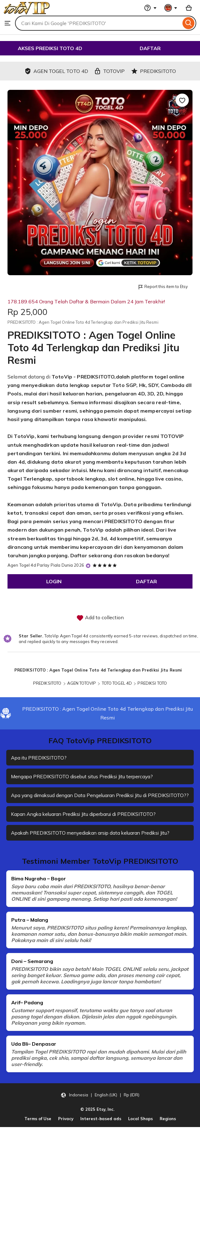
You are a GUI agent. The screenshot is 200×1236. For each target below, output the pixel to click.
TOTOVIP (172, 436)
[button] (100, 1101)
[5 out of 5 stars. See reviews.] (105, 565)
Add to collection (100, 618)
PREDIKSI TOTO (152, 683)
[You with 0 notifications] (171, 7)
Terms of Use (37, 1124)
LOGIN (54, 581)
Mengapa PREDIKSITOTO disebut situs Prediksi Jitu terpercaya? (84, 776)
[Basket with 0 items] (188, 7)
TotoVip (62, 376)
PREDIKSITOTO (123, 521)
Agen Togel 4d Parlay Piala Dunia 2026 (46, 565)
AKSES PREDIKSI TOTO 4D (50, 48)
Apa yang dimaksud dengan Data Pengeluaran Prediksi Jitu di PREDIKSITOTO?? (81, 798)
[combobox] (98, 23)
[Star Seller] (88, 566)
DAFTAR (150, 48)
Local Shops (140, 1124)
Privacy (65, 1124)
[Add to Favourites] (182, 100)
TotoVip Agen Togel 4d (66, 635)
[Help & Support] (150, 7)
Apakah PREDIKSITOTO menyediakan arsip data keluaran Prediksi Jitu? (93, 839)
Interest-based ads (100, 1124)
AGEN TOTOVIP (81, 683)
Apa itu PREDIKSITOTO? (39, 757)
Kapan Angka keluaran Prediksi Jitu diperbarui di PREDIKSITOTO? (86, 820)
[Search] (188, 23)
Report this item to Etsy (163, 287)
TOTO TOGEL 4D (117, 683)
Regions (168, 1124)
